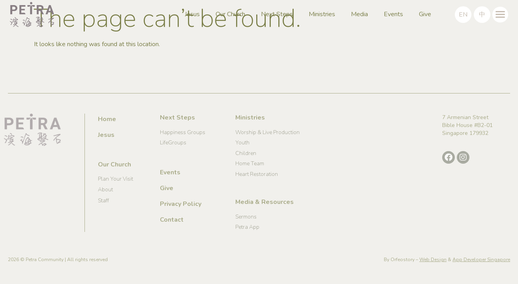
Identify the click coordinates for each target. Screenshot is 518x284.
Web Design (433, 259)
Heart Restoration (256, 174)
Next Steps (277, 14)
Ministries (322, 14)
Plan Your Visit (115, 179)
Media (359, 14)
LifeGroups (173, 142)
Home (107, 119)
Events (393, 14)
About (105, 189)
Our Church (230, 14)
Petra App (247, 227)
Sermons (246, 216)
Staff (103, 200)
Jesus (192, 14)
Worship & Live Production (267, 132)
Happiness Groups (182, 132)
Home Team (249, 163)
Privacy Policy (180, 204)
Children (245, 153)
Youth (242, 142)
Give (425, 14)
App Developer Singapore (481, 259)
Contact (172, 219)
